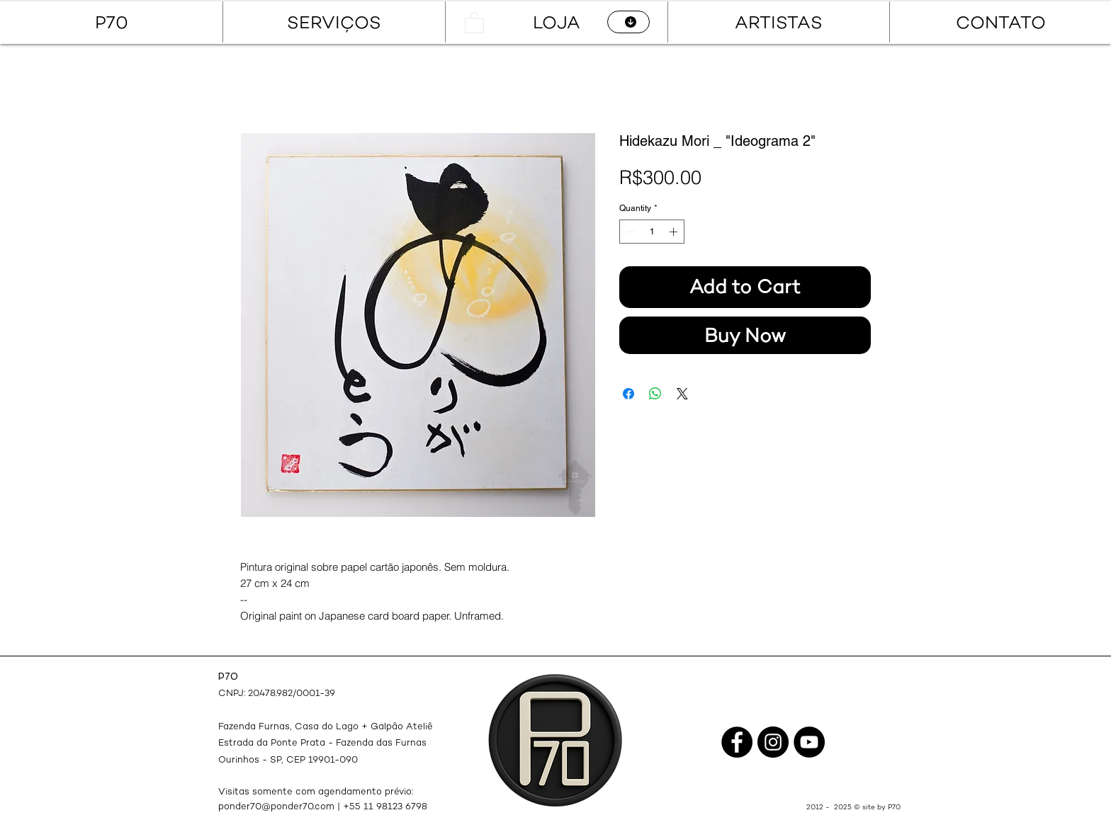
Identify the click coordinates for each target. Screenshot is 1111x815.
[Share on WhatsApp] (655, 393)
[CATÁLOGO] (628, 22)
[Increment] (674, 231)
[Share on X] (682, 393)
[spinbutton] (652, 231)
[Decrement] (629, 231)
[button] (474, 22)
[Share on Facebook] (628, 393)
